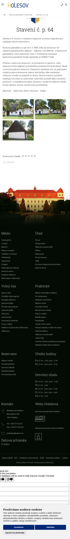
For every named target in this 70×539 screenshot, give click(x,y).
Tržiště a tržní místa (43, 324)
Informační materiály (9, 320)
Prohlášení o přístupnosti (28, 458)
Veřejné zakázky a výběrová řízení (48, 327)
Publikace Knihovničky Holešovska (14, 327)
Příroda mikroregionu (9, 307)
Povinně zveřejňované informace (48, 264)
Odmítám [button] (50, 527)
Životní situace (40, 257)
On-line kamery (41, 296)
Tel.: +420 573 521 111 (15, 423)
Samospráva (6, 240)
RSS (15, 458)
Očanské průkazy (7, 364)
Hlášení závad (40, 303)
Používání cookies (53, 458)
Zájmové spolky (7, 310)
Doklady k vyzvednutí (43, 300)
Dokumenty (39, 254)
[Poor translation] (9, 479)
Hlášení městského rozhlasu (46, 293)
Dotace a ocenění (7, 250)
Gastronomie (6, 317)
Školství (4, 247)
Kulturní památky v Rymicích (20, 15)
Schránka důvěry (41, 307)
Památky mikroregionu (10, 296)
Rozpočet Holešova (8, 275)
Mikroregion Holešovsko (10, 278)
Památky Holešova (8, 300)
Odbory (37, 250)
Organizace (5, 261)
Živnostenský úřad (8, 374)
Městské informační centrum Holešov (49, 428)
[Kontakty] (62, 4)
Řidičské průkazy (7, 371)
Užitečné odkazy (41, 331)
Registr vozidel (7, 360)
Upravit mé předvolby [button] (14, 533)
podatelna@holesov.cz (15, 433)
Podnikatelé (5, 257)
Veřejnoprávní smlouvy (10, 268)
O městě (4, 243)
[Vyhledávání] (66, 4)
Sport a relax (6, 293)
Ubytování (5, 314)
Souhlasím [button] (18, 527)
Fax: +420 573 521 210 (15, 427)
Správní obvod (40, 268)
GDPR (42, 458)
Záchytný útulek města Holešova (47, 345)
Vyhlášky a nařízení (9, 254)
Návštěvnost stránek (43, 310)
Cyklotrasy (5, 331)
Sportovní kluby (7, 303)
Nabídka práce (40, 317)
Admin (65, 458)
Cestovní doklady (8, 367)
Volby (37, 261)
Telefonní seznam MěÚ (44, 247)
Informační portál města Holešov (47, 411)
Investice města (7, 271)
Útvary (37, 240)
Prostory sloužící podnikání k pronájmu (50, 341)
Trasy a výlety (6, 324)
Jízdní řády (39, 338)
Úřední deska (40, 243)
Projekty (4, 264)
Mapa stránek (7, 458)
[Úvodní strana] (4, 15)
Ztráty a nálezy (41, 314)
